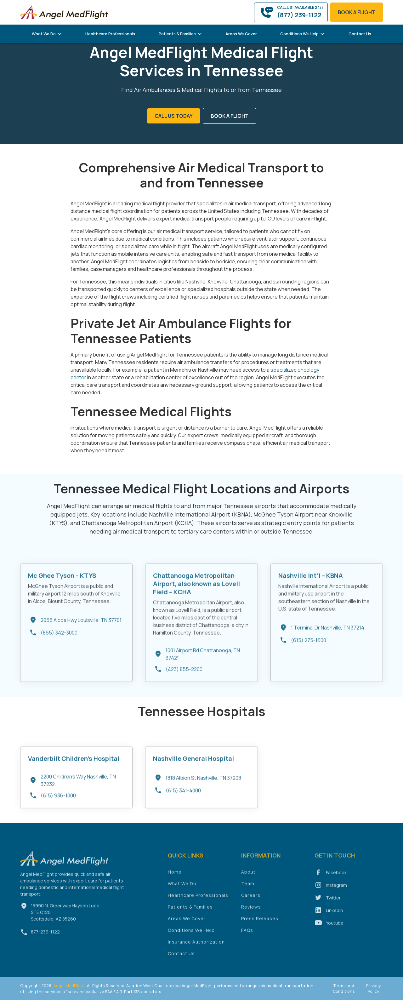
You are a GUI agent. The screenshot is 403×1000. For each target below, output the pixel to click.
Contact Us (360, 34)
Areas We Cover (241, 34)
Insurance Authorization (196, 945)
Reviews (251, 910)
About (248, 875)
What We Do (182, 886)
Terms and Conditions (344, 988)
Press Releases (259, 921)
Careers (250, 898)
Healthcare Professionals (110, 34)
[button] (47, 34)
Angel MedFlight (69, 985)
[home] (64, 12)
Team (247, 886)
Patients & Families (190, 910)
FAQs (247, 933)
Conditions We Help (191, 933)
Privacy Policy (373, 988)
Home (175, 875)
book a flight (356, 12)
